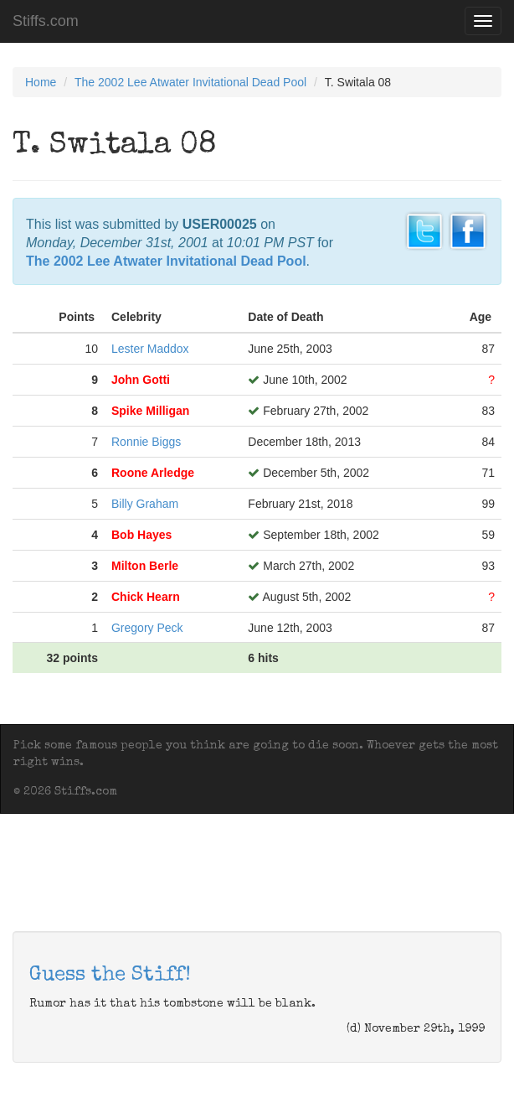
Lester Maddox (150, 348)
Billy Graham (144, 503)
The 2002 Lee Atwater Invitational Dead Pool (190, 82)
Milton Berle (144, 565)
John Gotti (140, 379)
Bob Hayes (141, 534)
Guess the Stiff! (110, 975)
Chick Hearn (145, 596)
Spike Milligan (150, 410)
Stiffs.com (46, 21)
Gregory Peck (147, 627)
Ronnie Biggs (146, 441)
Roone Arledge (152, 472)
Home (40, 82)
